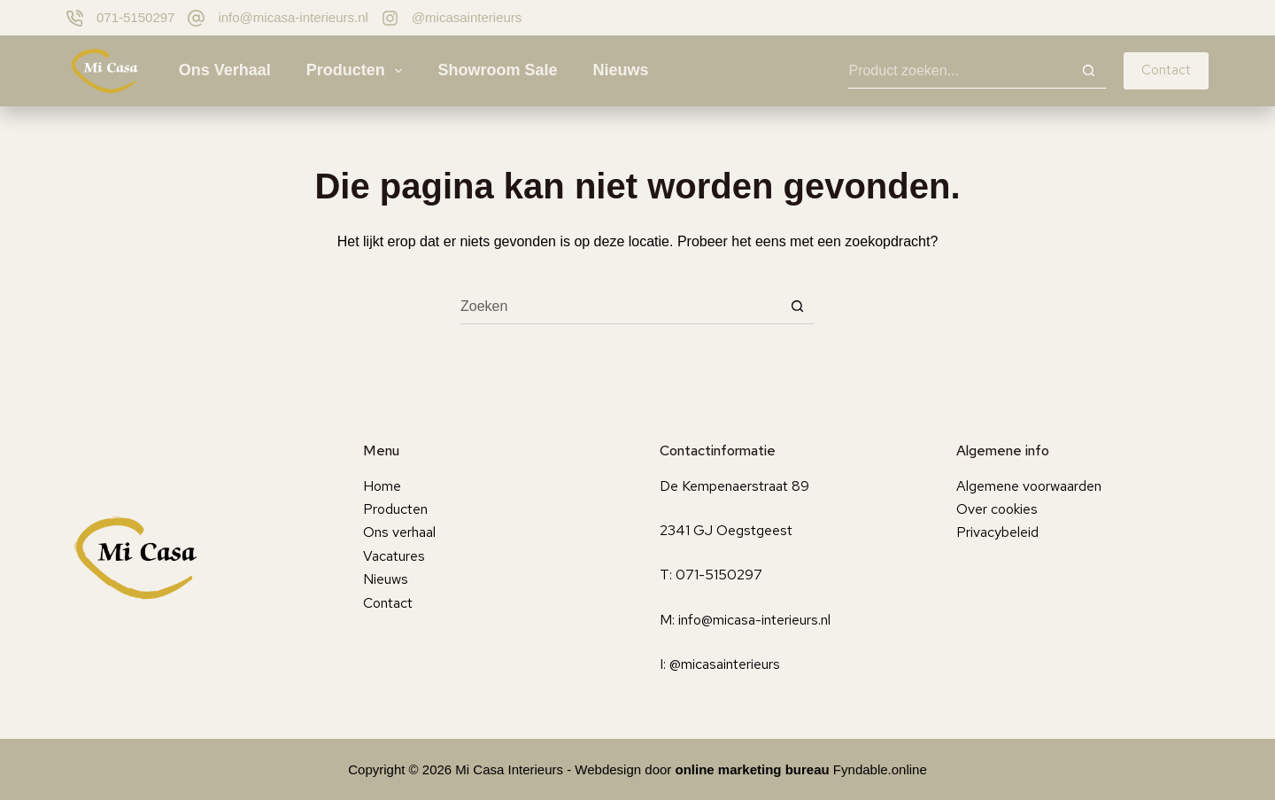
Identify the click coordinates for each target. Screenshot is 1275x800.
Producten (358, 71)
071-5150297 (135, 17)
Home (382, 486)
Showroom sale (497, 70)
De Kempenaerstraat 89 (734, 486)
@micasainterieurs (467, 17)
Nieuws (620, 70)
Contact (1166, 70)
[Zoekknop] (1088, 71)
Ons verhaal (225, 70)
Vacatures (394, 556)
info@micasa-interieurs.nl (292, 17)
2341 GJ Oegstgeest (726, 530)
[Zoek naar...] (959, 71)
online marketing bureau (753, 769)
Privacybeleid (997, 532)
